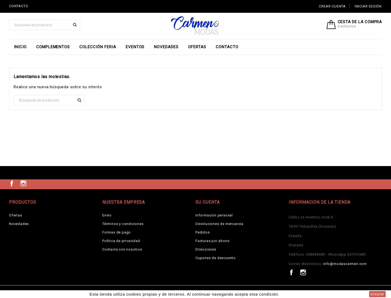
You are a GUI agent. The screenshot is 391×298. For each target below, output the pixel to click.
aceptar (377, 294)
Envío (107, 215)
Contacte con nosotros (122, 249)
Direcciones (206, 249)
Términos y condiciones (123, 224)
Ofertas (197, 47)
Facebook (12, 183)
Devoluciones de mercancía (219, 224)
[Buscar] (44, 24)
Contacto (227, 47)
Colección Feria (97, 47)
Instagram (23, 183)
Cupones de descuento (216, 258)
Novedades (166, 47)
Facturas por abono (213, 241)
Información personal (214, 215)
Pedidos (203, 232)
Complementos (53, 47)
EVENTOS (135, 47)
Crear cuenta (332, 6)
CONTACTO (18, 6)
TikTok (35, 183)
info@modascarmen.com (345, 264)
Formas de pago (116, 232)
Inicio (20, 47)
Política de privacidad (121, 241)
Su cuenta (208, 202)
